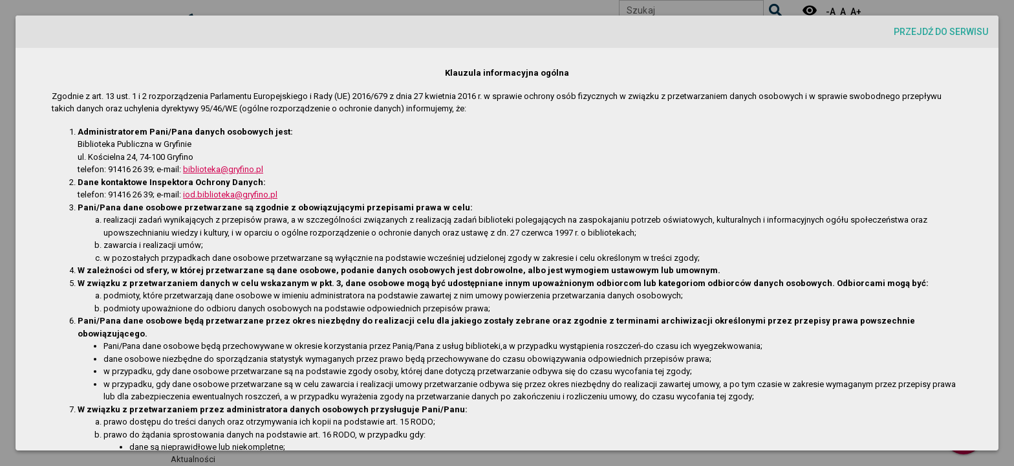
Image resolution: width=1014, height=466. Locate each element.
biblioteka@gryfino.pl (223, 169)
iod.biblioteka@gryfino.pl (230, 194)
